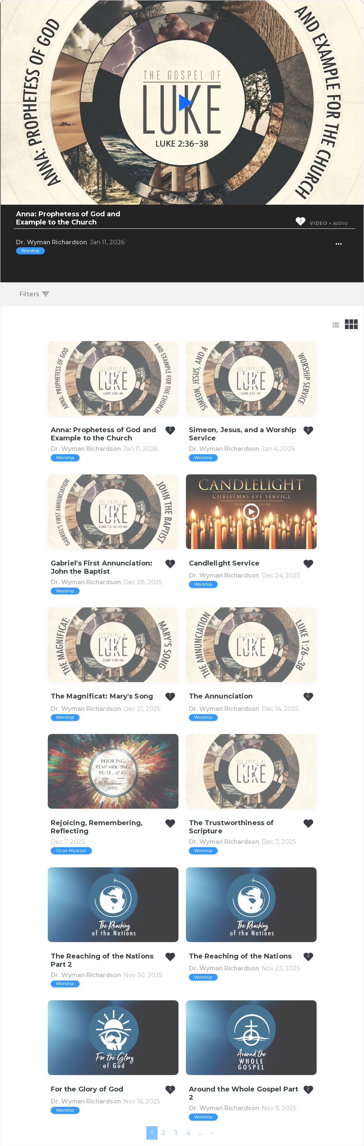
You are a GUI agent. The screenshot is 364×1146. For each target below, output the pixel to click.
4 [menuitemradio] (188, 1132)
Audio (340, 223)
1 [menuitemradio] (152, 1132)
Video (318, 223)
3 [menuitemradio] (176, 1132)
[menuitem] (212, 1133)
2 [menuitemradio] (163, 1132)
